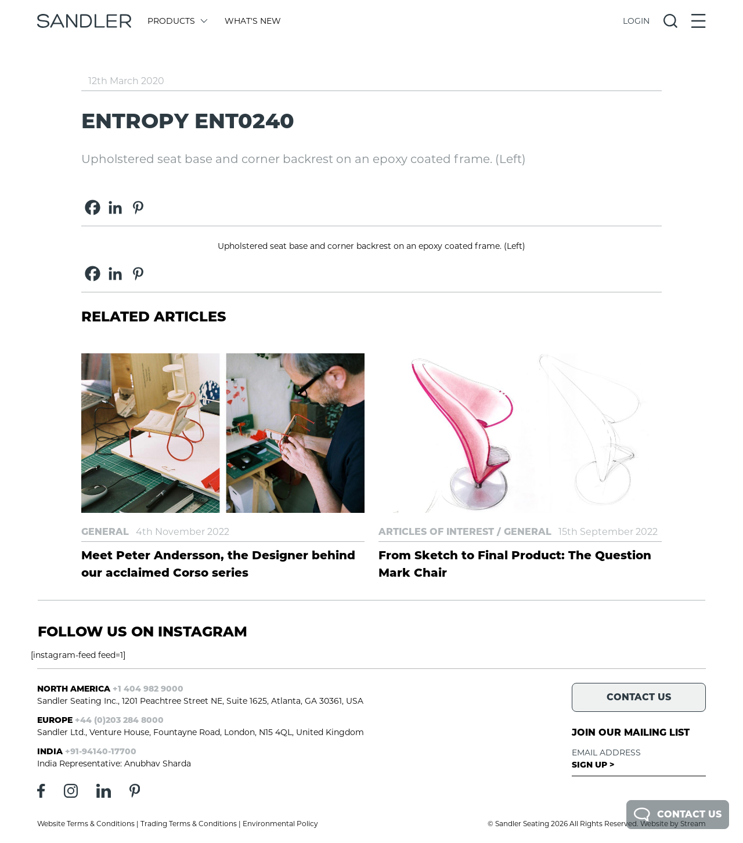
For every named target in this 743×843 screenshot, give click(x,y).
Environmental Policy (280, 823)
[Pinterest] (138, 207)
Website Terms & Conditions (86, 823)
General (105, 531)
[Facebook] (92, 207)
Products (176, 21)
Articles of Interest (436, 531)
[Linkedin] (115, 207)
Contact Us (678, 815)
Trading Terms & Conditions (188, 823)
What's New (253, 21)
